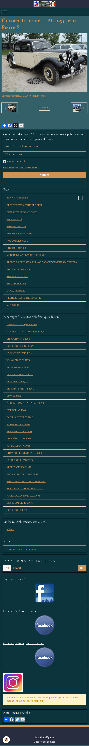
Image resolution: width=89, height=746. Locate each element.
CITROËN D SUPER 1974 (19, 438)
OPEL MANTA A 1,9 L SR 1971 (22, 324)
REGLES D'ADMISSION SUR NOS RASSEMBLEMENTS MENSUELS (42, 262)
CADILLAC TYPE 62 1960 (20, 417)
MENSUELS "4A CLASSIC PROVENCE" (27, 255)
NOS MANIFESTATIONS (19, 233)
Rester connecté (16, 161)
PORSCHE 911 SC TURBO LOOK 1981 (26, 481)
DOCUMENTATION (17, 290)
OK (82, 568)
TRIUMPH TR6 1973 (17, 381)
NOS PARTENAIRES (17, 276)
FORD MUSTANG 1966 (18, 445)
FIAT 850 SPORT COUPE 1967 (22, 474)
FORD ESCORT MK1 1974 (20, 460)
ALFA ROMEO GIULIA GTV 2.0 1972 (25, 488)
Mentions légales (44, 737)
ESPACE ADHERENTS (18, 197)
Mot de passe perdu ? (29, 168)
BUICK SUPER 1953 (17, 510)
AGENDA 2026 (14, 219)
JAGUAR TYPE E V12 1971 (20, 374)
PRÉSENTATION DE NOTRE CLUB (25, 205)
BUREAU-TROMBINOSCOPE (22, 212)
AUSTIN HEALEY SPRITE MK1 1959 (25, 403)
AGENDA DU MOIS (16, 226)
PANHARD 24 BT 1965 (18, 424)
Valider (44, 174)
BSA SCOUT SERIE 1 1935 (20, 502)
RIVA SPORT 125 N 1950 (19, 431)
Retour (44, 107)
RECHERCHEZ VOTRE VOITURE (24, 297)
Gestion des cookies (44, 741)
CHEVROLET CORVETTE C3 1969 (24, 453)
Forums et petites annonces (21, 549)
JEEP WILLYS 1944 (16, 410)
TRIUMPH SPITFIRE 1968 (20, 388)
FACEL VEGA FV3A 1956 (19, 353)
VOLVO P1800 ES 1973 (18, 360)
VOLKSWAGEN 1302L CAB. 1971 (23, 495)
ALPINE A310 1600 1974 (19, 467)
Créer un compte (10, 168)
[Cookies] (6, 739)
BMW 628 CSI (14, 395)
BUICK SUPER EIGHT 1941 (20, 346)
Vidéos (10, 529)
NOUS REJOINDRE (16, 283)
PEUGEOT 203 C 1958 (18, 367)
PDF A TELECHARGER (19, 269)
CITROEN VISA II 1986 (18, 338)
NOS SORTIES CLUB (17, 240)
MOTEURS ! (13, 305)
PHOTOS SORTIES (17, 248)
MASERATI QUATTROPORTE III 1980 (26, 331)
